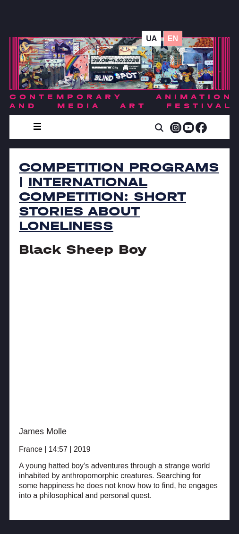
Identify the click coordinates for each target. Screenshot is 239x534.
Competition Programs (119, 167)
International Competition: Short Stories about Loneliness (102, 203)
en (173, 38)
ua (151, 38)
